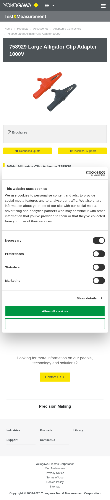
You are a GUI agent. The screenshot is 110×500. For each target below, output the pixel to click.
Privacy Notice (55, 473)
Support (12, 440)
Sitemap (55, 486)
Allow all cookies (55, 311)
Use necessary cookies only (55, 323)
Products (22, 28)
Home (8, 28)
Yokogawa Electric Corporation (55, 463)
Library (78, 430)
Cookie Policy (55, 482)
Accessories (40, 28)
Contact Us (54, 377)
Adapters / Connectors (67, 28)
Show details (87, 298)
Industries (13, 430)
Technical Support (83, 151)
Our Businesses (55, 468)
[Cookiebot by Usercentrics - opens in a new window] (86, 173)
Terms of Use (55, 477)
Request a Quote (27, 151)
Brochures (19, 132)
